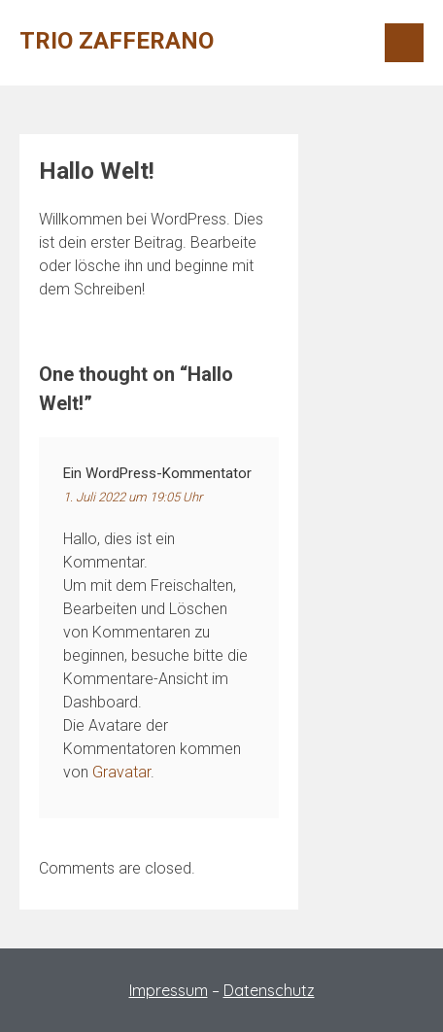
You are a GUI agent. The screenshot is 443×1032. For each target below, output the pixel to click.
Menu (404, 42)
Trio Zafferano (116, 40)
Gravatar (121, 772)
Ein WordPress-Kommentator (157, 473)
